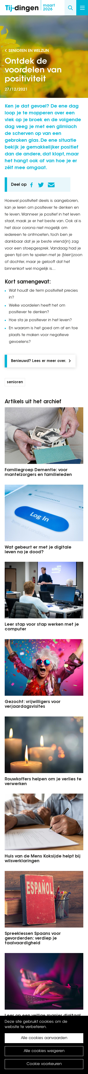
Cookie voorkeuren (44, 1064)
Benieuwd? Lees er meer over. (38, 361)
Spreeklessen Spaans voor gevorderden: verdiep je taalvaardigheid (33, 938)
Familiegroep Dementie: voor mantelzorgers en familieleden (38, 472)
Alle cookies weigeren (44, 1051)
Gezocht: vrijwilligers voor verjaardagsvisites (33, 704)
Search (70, 7)
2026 (49, 7)
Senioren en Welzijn (28, 51)
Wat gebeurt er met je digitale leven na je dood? (38, 549)
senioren (15, 382)
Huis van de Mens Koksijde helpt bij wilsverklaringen (42, 858)
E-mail (51, 185)
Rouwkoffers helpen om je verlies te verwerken (43, 781)
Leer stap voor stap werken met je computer (42, 627)
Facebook (31, 185)
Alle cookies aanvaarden (44, 1038)
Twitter (41, 185)
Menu (82, 8)
